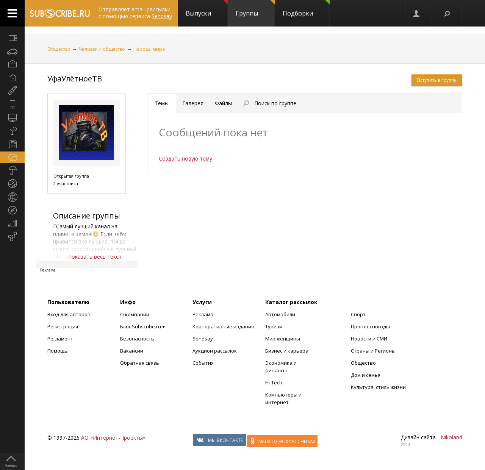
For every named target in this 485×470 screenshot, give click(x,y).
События (203, 362)
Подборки (306, 8)
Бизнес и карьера (286, 350)
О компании (134, 314)
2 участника (65, 183)
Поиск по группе (269, 103)
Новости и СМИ (369, 338)
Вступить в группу (436, 80)
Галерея (192, 103)
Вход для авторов (69, 314)
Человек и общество (102, 49)
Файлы (223, 103)
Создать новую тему (185, 158)
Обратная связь (139, 362)
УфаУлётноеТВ (74, 78)
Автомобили (280, 314)
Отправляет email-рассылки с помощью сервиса (135, 13)
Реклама (202, 314)
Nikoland (451, 437)
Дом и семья (365, 375)
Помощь (57, 350)
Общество (58, 49)
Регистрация (62, 326)
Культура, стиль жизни (378, 387)
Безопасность (137, 338)
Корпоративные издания (223, 326)
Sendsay (202, 338)
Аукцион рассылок (214, 350)
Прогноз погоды (370, 326)
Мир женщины (282, 338)
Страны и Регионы (373, 350)
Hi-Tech (273, 382)
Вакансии (131, 350)
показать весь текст (95, 256)
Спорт (358, 314)
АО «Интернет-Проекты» (113, 437)
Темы (161, 103)
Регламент (60, 338)
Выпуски (207, 8)
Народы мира (149, 49)
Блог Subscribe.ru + (143, 326)
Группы (255, 8)
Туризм (274, 326)
